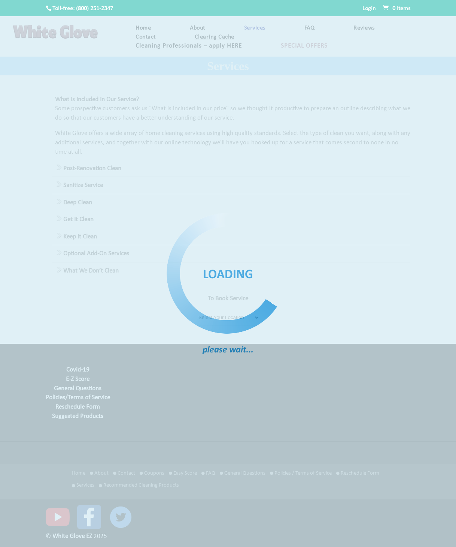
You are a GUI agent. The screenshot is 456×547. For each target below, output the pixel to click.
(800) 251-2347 (94, 9)
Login (369, 9)
